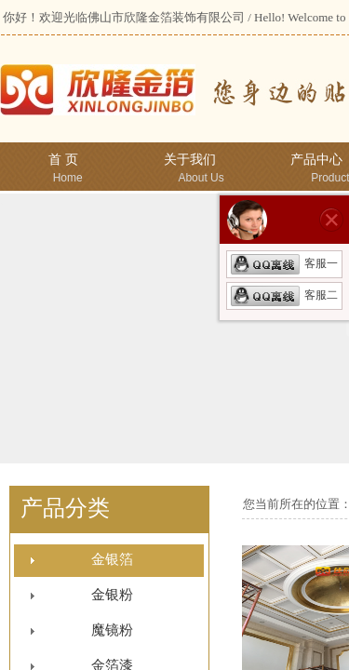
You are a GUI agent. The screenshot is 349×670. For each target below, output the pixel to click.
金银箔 (112, 559)
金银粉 (112, 594)
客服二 (284, 295)
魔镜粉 (112, 630)
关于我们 (190, 160)
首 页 (63, 160)
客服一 (284, 263)
